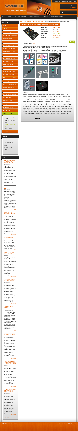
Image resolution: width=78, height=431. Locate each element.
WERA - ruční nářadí (28, 21)
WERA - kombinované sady (38, 21)
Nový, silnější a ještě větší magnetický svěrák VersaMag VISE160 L (9, 161)
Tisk (75, 1)
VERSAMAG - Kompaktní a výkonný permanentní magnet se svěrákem (10, 390)
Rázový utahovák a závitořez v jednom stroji (9, 213)
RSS (71, 1)
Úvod (21, 21)
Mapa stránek (65, 1)
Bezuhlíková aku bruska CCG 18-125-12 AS (9, 253)
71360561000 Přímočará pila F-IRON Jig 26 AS (9, 280)
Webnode (70, 423)
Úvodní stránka (57, 1)
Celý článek (13, 184)
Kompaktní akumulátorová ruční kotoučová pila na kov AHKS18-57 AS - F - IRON (10, 362)
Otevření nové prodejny (9, 237)
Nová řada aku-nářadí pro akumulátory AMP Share (9, 334)
